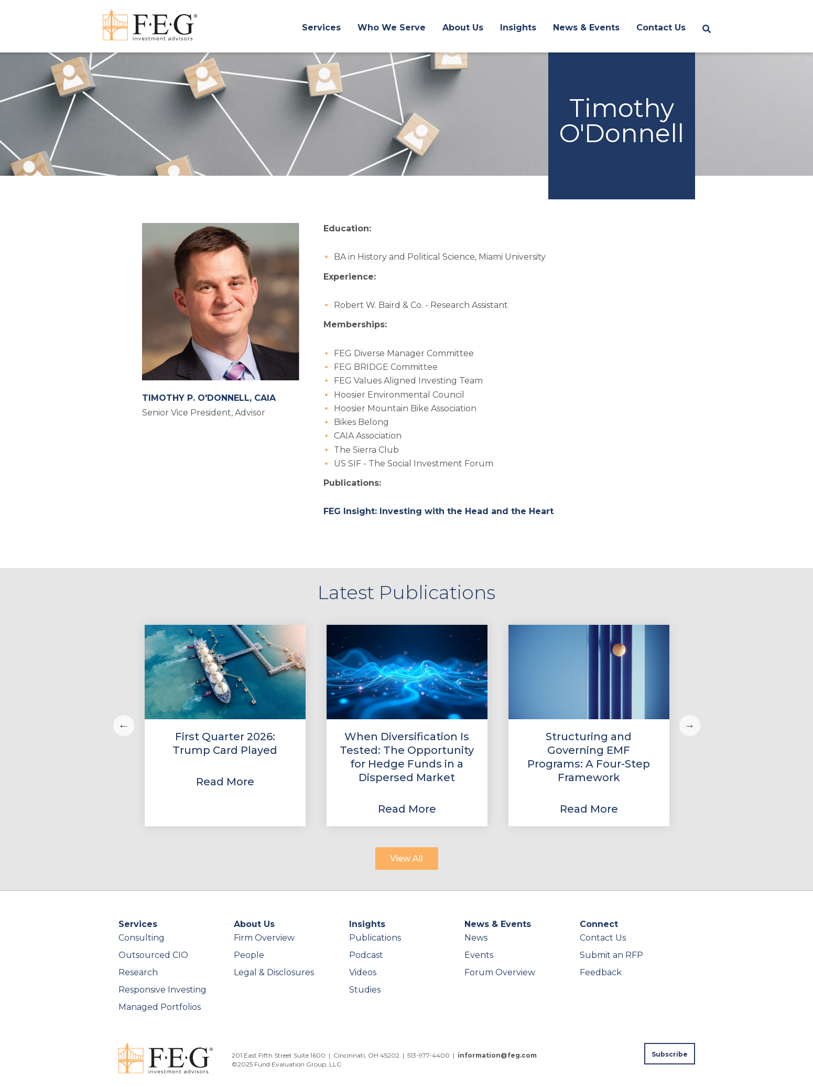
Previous (123, 725)
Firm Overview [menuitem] (264, 938)
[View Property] (225, 725)
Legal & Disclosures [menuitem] (274, 972)
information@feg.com (497, 1055)
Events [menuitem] (478, 955)
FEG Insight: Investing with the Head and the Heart (438, 511)
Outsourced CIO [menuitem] (153, 955)
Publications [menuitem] (375, 938)
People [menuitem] (249, 955)
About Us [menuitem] (462, 28)
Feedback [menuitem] (601, 972)
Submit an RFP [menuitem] (611, 955)
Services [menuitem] (321, 28)
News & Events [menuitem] (586, 28)
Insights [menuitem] (518, 28)
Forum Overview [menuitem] (499, 972)
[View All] (406, 858)
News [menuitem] (475, 938)
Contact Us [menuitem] (661, 28)
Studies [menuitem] (365, 990)
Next (689, 725)
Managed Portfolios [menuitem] (159, 1007)
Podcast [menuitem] (366, 955)
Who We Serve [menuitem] (391, 28)
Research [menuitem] (138, 972)
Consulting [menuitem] (141, 938)
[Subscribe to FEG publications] (669, 1053)
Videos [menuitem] (362, 972)
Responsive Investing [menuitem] (162, 990)
